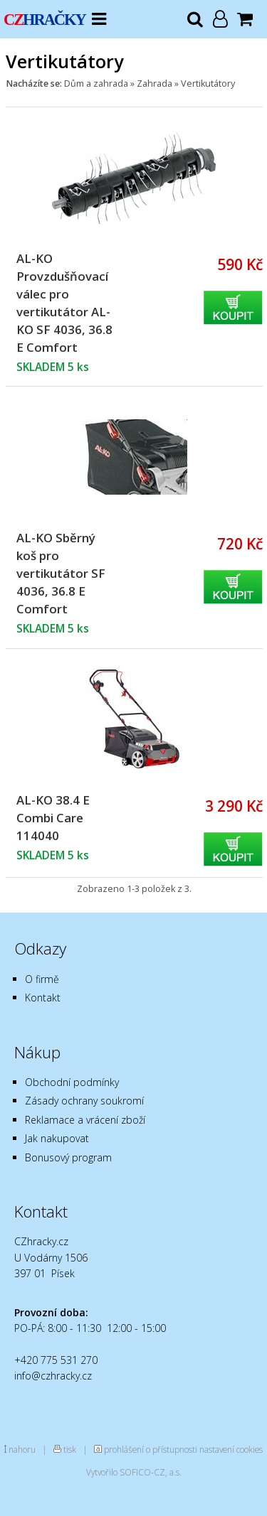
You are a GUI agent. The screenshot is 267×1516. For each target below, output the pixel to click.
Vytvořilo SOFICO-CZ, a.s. (134, 1472)
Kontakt (43, 997)
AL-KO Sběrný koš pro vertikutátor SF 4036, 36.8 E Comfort (60, 573)
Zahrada (154, 83)
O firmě (42, 979)
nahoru (22, 1449)
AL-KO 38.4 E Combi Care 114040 (53, 818)
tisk (69, 1449)
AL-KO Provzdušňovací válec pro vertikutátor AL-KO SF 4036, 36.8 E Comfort (64, 302)
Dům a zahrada (96, 83)
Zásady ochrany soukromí (84, 1100)
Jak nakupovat (57, 1138)
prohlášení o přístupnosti (150, 1449)
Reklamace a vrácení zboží (85, 1120)
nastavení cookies (231, 1449)
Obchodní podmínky (72, 1082)
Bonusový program (68, 1157)
